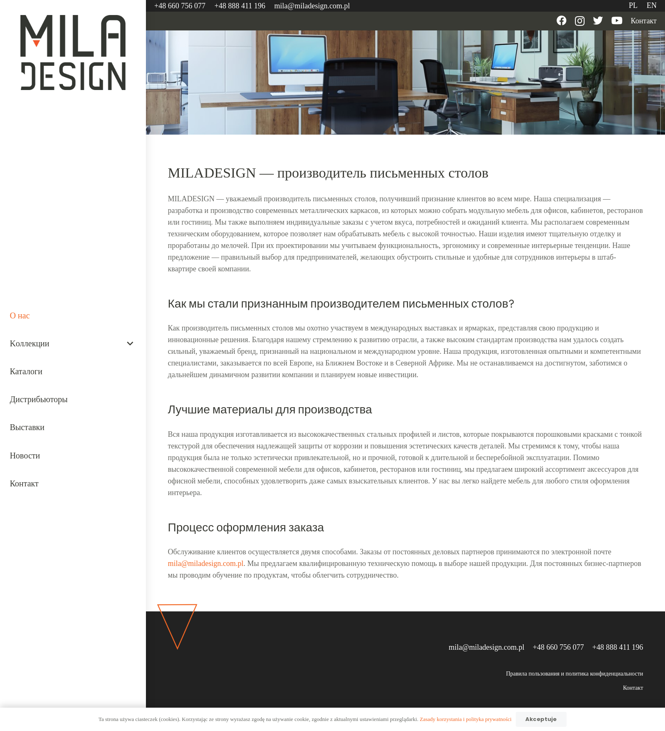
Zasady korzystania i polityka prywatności (466, 719)
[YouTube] (616, 20)
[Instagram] (580, 20)
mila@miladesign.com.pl (206, 563)
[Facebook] (562, 20)
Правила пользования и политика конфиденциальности (574, 674)
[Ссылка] (73, 52)
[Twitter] (598, 20)
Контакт (633, 688)
